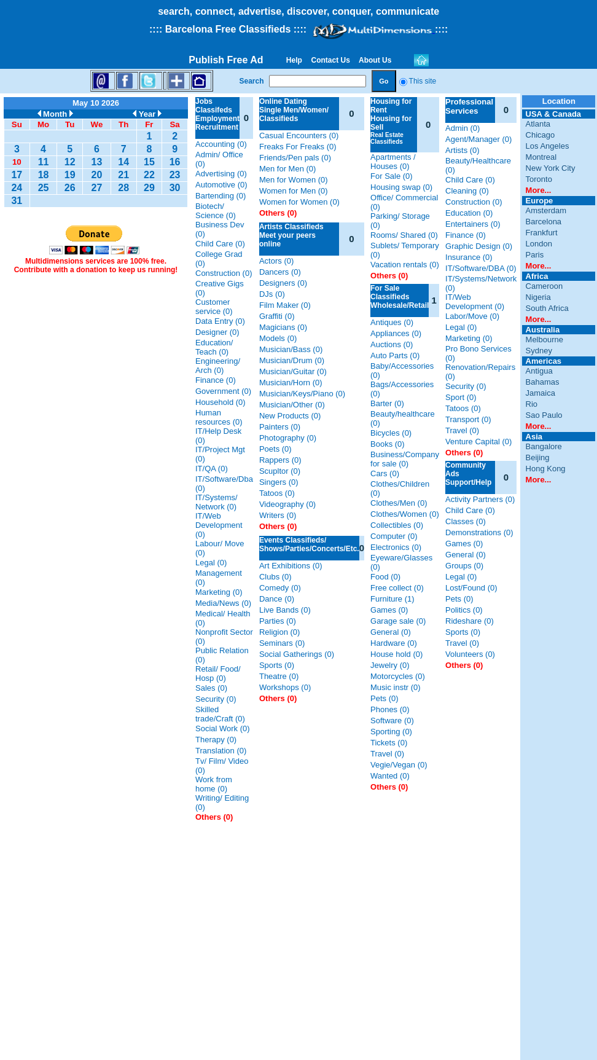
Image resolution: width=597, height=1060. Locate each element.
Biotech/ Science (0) (215, 211)
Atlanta (538, 123)
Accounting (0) (221, 144)
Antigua (539, 370)
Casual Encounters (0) (298, 135)
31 (16, 200)
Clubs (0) (275, 576)
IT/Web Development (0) (219, 525)
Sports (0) (276, 665)
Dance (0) (276, 598)
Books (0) (387, 444)
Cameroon (544, 286)
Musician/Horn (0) (290, 382)
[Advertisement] (96, 468)
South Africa (547, 308)
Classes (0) (465, 521)
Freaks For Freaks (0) (298, 146)
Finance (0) (215, 380)
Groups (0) (464, 565)
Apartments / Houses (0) (393, 161)
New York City (551, 168)
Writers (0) (277, 515)
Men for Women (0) (293, 179)
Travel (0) (387, 753)
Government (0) (223, 391)
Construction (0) (223, 273)
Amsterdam (546, 210)
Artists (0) (462, 150)
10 (16, 162)
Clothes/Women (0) (404, 514)
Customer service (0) (214, 306)
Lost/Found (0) (471, 587)
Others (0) (214, 817)
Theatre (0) (278, 676)
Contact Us (330, 60)
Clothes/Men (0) (398, 503)
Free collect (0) (397, 587)
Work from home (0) (213, 784)
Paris (535, 254)
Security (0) (215, 699)
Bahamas (543, 382)
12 (70, 162)
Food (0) (385, 576)
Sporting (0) (391, 731)
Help (294, 60)
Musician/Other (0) (292, 404)
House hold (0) (396, 654)
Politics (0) (464, 609)
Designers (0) (283, 283)
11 (43, 162)
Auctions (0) (391, 344)
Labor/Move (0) (472, 316)
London (539, 243)
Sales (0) (211, 688)
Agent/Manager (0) (478, 139)
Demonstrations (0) (479, 532)
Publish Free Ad (226, 60)
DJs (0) (272, 294)
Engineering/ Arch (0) (217, 365)
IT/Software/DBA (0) (481, 268)
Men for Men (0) (287, 168)
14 (123, 162)
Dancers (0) (280, 272)
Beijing (538, 457)
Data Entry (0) (220, 321)
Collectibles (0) (396, 525)
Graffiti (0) (277, 316)
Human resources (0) (219, 417)
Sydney (539, 350)
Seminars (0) (282, 643)
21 (123, 175)
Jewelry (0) (390, 665)
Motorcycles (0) (397, 676)
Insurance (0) (469, 257)
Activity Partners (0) (480, 499)
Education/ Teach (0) (214, 347)
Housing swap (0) (401, 187)
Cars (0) (384, 473)
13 (97, 162)
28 (123, 188)
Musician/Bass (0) (290, 349)
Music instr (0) (395, 687)
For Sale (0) (391, 176)
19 (70, 175)
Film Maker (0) (285, 305)
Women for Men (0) (293, 190)
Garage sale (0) (398, 621)
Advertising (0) (221, 173)
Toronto (539, 179)
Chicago (540, 134)
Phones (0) (390, 709)
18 (43, 175)
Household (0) (220, 402)
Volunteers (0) (470, 654)
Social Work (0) (222, 728)
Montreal (541, 157)
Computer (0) (394, 536)
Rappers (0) (280, 460)
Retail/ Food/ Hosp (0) (218, 673)
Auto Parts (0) (394, 355)
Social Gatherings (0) (296, 654)
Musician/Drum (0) (291, 360)
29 (149, 188)
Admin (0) (462, 128)
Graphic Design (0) (478, 246)
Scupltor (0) (279, 471)
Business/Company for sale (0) (404, 459)
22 (149, 175)
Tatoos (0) (277, 493)
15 (149, 162)
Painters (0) (279, 426)
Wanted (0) (390, 775)
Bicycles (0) (391, 433)
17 (16, 175)
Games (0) (389, 609)
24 (16, 188)
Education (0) (469, 213)
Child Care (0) (220, 243)
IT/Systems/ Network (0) (216, 502)
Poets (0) (275, 448)
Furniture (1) (392, 598)
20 (97, 175)
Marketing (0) (219, 592)
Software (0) (392, 720)
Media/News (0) (223, 603)
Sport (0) (461, 397)
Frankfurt (542, 232)
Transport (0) (468, 419)
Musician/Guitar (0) (293, 371)
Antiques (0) (391, 322)
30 (175, 188)
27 (97, 188)
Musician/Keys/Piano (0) (302, 393)
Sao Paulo (544, 415)
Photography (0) (287, 437)
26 (70, 188)
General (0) (390, 632)
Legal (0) (211, 562)
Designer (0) (217, 332)
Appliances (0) (395, 333)
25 (43, 188)
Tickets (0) (388, 742)
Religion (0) (279, 632)
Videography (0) (287, 504)
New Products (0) (290, 415)
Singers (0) (278, 482)
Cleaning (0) (467, 190)
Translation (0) (220, 750)
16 (175, 162)
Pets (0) (384, 698)
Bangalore (544, 446)
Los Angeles (547, 146)
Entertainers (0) (473, 224)
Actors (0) (276, 260)
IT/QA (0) (211, 468)
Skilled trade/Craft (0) (220, 714)
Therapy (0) (215, 739)
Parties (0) (277, 621)
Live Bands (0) (285, 609)
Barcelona (544, 221)
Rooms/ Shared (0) (404, 235)
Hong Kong (546, 468)
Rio (532, 404)
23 (175, 175)
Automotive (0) (221, 184)
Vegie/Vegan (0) (398, 764)
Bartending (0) (220, 195)
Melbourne (544, 339)
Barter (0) (387, 403)
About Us (375, 60)
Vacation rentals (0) (404, 264)
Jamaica (540, 393)
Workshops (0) (285, 687)
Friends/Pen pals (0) (295, 157)
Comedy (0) (280, 587)
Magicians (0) (283, 327)
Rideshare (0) (469, 621)
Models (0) (278, 338)
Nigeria (538, 297)
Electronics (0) (395, 547)
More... (539, 190)
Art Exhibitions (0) (290, 565)
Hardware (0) (393, 643)
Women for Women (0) (299, 201)
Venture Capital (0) (478, 441)
